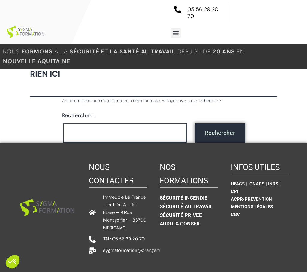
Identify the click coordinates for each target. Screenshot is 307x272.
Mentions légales (252, 206)
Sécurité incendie (183, 198)
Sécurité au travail (186, 206)
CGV (235, 214)
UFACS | (239, 184)
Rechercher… (78, 115)
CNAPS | (258, 184)
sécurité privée (181, 215)
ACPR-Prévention (251, 199)
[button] (176, 33)
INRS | (274, 184)
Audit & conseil (180, 224)
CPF (235, 191)
